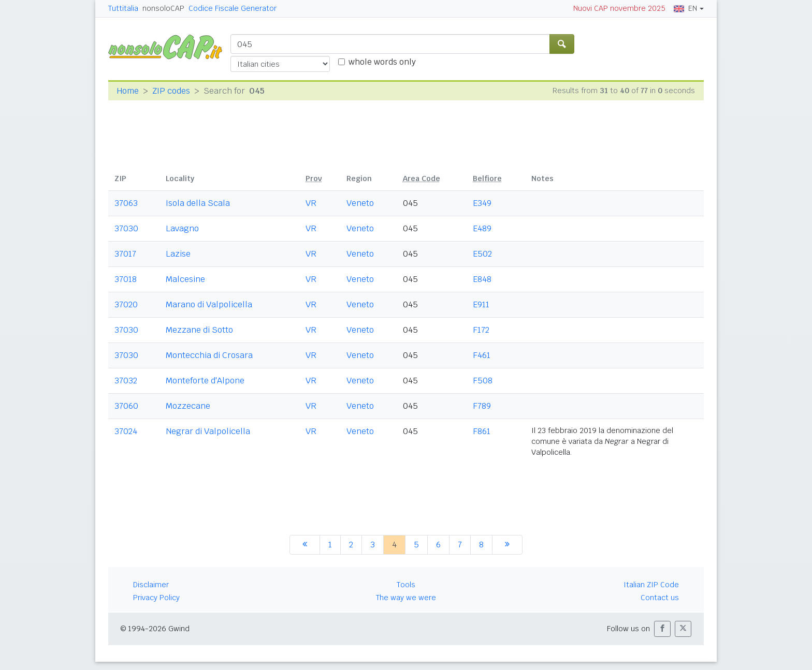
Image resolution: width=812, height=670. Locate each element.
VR (311, 203)
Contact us (660, 597)
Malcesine (185, 279)
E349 (482, 203)
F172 (481, 329)
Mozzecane (188, 405)
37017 (125, 253)
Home (128, 90)
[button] (662, 629)
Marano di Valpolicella (209, 304)
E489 (482, 228)
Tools (406, 584)
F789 (482, 405)
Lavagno (182, 228)
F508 (482, 380)
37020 (126, 304)
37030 (126, 228)
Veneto (360, 203)
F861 (481, 431)
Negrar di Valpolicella (208, 431)
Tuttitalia (123, 8)
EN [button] (685, 8)
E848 (482, 279)
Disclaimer (151, 584)
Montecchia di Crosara (209, 355)
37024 (125, 431)
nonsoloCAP (163, 8)
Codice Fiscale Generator (233, 8)
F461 (481, 355)
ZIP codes (171, 90)
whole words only (382, 61)
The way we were (406, 597)
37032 (125, 380)
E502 (482, 253)
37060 (126, 405)
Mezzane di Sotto (199, 329)
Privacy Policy (156, 597)
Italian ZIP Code (651, 584)
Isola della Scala (198, 203)
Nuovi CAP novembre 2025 (619, 8)
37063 (126, 203)
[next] (507, 545)
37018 (125, 279)
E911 (481, 304)
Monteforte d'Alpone (205, 380)
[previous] (304, 545)
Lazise (178, 253)
